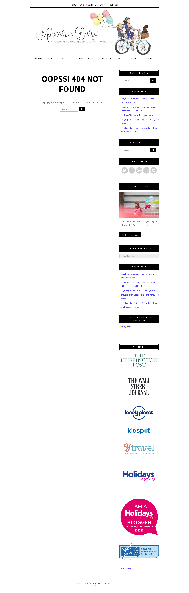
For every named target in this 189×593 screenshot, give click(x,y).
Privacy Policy (125, 568)
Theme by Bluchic (94, 585)
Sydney (39, 58)
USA (63, 58)
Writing (121, 58)
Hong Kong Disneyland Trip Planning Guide (137, 115)
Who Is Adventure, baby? (93, 5)
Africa (91, 58)
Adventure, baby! (98, 583)
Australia (51, 58)
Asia (71, 58)
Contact (114, 5)
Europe (80, 58)
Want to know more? (130, 235)
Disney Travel (106, 58)
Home (73, 5)
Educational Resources (141, 58)
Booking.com (125, 326)
